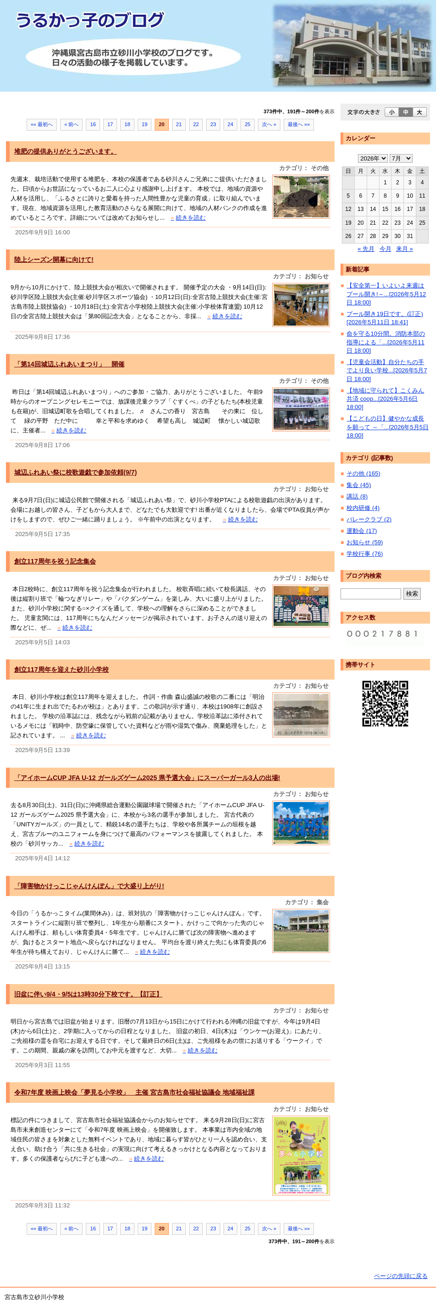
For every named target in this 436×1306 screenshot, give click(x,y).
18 (127, 124)
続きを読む (188, 217)
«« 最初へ (42, 124)
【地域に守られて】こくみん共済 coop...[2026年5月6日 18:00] (385, 399)
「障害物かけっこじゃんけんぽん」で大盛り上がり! (89, 886)
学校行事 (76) (365, 553)
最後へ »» (299, 124)
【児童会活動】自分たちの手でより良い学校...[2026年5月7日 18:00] (387, 370)
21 (179, 124)
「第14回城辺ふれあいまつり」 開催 (69, 364)
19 (144, 124)
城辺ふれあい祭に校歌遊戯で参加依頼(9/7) (75, 472)
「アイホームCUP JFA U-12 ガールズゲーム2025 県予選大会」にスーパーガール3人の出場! (147, 777)
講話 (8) (357, 496)
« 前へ (71, 124)
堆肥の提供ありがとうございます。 (65, 151)
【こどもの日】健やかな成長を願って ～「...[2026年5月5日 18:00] (388, 427)
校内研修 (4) (363, 507)
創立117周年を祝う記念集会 (55, 561)
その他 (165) (363, 473)
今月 (385, 248)
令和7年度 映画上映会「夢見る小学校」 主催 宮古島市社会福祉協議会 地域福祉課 (134, 1092)
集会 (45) (359, 484)
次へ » (269, 124)
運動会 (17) (362, 530)
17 (110, 124)
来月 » (404, 248)
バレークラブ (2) (369, 519)
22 (196, 124)
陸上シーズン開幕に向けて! (54, 259)
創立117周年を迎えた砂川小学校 (61, 669)
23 (213, 124)
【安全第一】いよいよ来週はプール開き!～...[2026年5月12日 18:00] (386, 294)
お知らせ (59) (365, 542)
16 (92, 124)
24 (230, 124)
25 (247, 124)
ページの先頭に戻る (401, 1276)
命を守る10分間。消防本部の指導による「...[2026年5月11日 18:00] (386, 342)
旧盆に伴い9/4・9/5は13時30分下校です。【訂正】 (88, 994)
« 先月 (366, 248)
